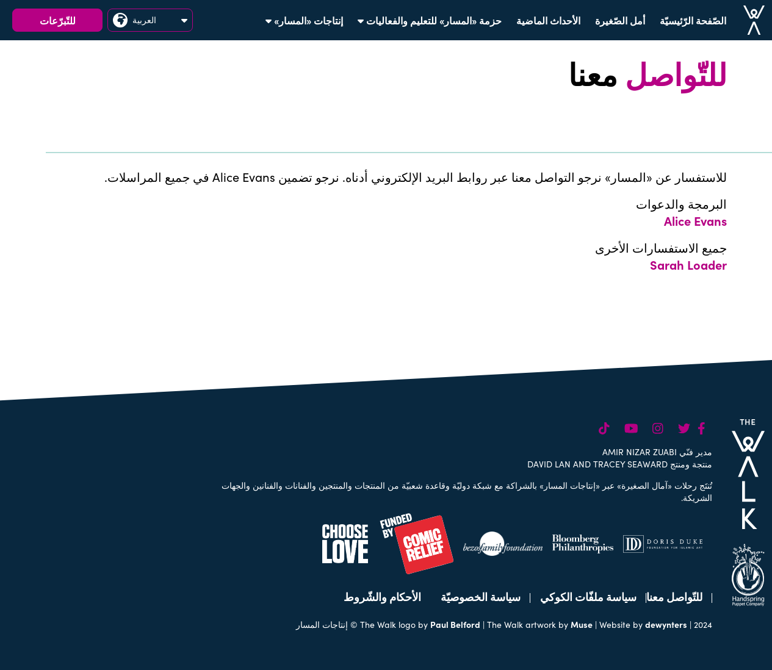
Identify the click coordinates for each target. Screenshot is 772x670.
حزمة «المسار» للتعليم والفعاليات (430, 20)
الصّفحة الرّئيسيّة (693, 20)
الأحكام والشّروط (382, 596)
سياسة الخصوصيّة (481, 596)
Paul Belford (455, 624)
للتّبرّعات (58, 20)
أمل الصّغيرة (620, 20)
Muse (582, 624)
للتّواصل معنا (674, 596)
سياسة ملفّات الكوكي (588, 596)
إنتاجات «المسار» (304, 20)
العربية (150, 20)
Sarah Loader (688, 264)
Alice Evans (695, 220)
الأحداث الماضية (548, 20)
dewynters (666, 624)
